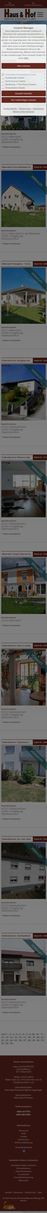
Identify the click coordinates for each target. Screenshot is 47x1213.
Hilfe (26, 58)
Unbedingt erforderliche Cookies (21, 74)
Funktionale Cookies (15, 77)
